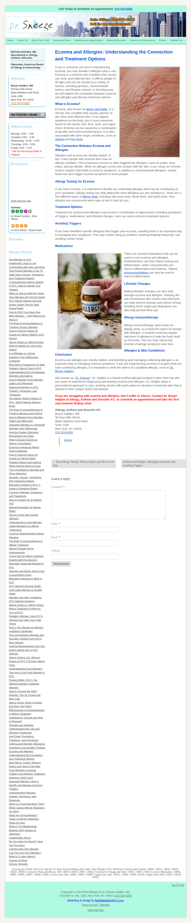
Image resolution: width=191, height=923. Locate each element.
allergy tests (90, 196)
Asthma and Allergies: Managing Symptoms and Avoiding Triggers (149, 463)
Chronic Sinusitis (18, 864)
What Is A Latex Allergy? (22, 856)
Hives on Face (17, 822)
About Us (22, 40)
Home (10, 40)
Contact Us (176, 40)
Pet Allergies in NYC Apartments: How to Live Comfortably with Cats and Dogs (27, 263)
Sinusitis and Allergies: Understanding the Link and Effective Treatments (24, 729)
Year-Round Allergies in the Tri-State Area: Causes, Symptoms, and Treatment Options (26, 274)
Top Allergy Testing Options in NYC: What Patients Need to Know (25, 402)
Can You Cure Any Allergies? (25, 852)
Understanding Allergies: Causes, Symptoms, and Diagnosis (22, 796)
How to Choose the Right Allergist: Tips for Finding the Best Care (25, 695)
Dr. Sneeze (82, 377)
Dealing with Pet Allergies (23, 560)
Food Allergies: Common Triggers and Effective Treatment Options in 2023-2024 (27, 774)
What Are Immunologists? (23, 815)
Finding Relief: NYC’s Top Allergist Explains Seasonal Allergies (24, 684)
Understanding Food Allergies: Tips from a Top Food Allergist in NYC (27, 672)
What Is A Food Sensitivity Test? (27, 803)
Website (55, 550)
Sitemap (104, 904)
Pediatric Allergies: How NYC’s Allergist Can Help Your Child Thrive (26, 620)
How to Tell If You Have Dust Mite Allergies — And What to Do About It (27, 316)
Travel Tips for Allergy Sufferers (26, 556)
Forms (162, 40)
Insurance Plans (62, 40)
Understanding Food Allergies (25, 522)
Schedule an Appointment (89, 40)
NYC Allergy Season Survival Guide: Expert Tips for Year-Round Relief (25, 304)
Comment (58, 487)
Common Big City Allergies (24, 849)
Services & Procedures (142, 40)
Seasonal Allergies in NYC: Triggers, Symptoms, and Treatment (24, 391)
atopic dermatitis (96, 109)
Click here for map (21, 200)
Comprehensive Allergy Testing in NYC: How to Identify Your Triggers (26, 286)
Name (55, 523)
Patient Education (116, 40)
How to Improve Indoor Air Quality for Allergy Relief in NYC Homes (26, 334)
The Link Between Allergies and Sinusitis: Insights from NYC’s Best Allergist (26, 639)
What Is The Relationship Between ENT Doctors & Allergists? (23, 830)
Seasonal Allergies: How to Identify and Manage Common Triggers (26, 785)
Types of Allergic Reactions (24, 818)
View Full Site (95, 910)
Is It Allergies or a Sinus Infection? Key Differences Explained (23, 357)
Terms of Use (89, 904)
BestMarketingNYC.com (109, 900)
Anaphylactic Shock (20, 837)
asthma (60, 139)
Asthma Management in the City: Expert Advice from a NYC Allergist (27, 650)
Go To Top (178, 885)
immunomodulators (136, 272)
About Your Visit (40, 40)
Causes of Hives (18, 860)
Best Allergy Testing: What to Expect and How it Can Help (83, 463)
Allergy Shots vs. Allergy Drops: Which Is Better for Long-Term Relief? (26, 346)
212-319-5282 (123, 8)
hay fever (77, 139)
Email (55, 537)
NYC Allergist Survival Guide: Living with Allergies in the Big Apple (25, 590)
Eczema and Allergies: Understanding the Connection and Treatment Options (26, 755)
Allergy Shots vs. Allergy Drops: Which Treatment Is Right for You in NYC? (26, 609)
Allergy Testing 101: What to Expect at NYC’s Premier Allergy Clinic (27, 661)
